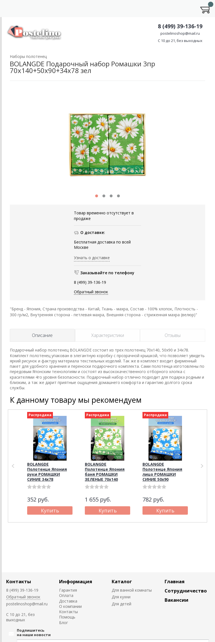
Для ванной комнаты (132, 590)
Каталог (122, 581)
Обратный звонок (91, 291)
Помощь (67, 617)
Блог (63, 622)
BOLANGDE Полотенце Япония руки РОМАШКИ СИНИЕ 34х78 (47, 471)
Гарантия (68, 590)
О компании (70, 606)
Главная (174, 581)
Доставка (68, 601)
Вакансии (176, 600)
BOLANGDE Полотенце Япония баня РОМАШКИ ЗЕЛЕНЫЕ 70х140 (105, 471)
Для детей (121, 603)
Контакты (18, 581)
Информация (75, 581)
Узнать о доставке (92, 257)
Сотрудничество (186, 590)
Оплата (66, 595)
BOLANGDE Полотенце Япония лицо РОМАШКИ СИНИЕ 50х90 (162, 471)
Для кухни (121, 596)
